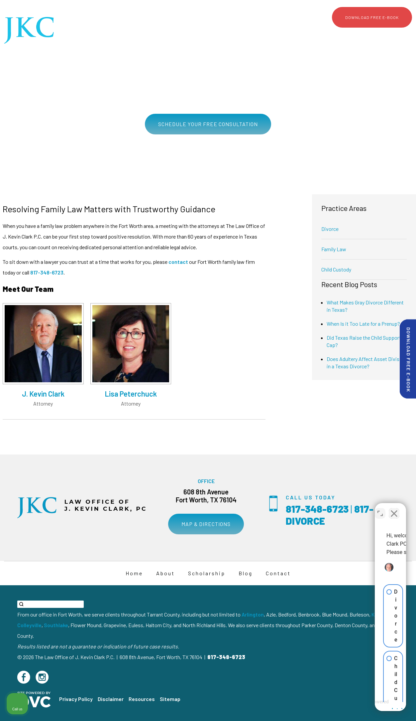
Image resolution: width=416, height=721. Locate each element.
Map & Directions (206, 524)
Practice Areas (280, 35)
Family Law (333, 249)
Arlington (253, 614)
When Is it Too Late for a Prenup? (363, 323)
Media (351, 35)
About (247, 35)
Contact (398, 35)
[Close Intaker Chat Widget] (394, 508)
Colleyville (29, 625)
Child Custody (336, 269)
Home (222, 35)
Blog (373, 35)
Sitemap (170, 699)
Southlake (56, 625)
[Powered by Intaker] (359, 707)
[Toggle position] (380, 508)
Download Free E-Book (372, 17)
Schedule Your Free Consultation (208, 124)
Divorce (330, 229)
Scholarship (321, 35)
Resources (142, 699)
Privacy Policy (76, 699)
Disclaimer (111, 699)
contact (178, 262)
